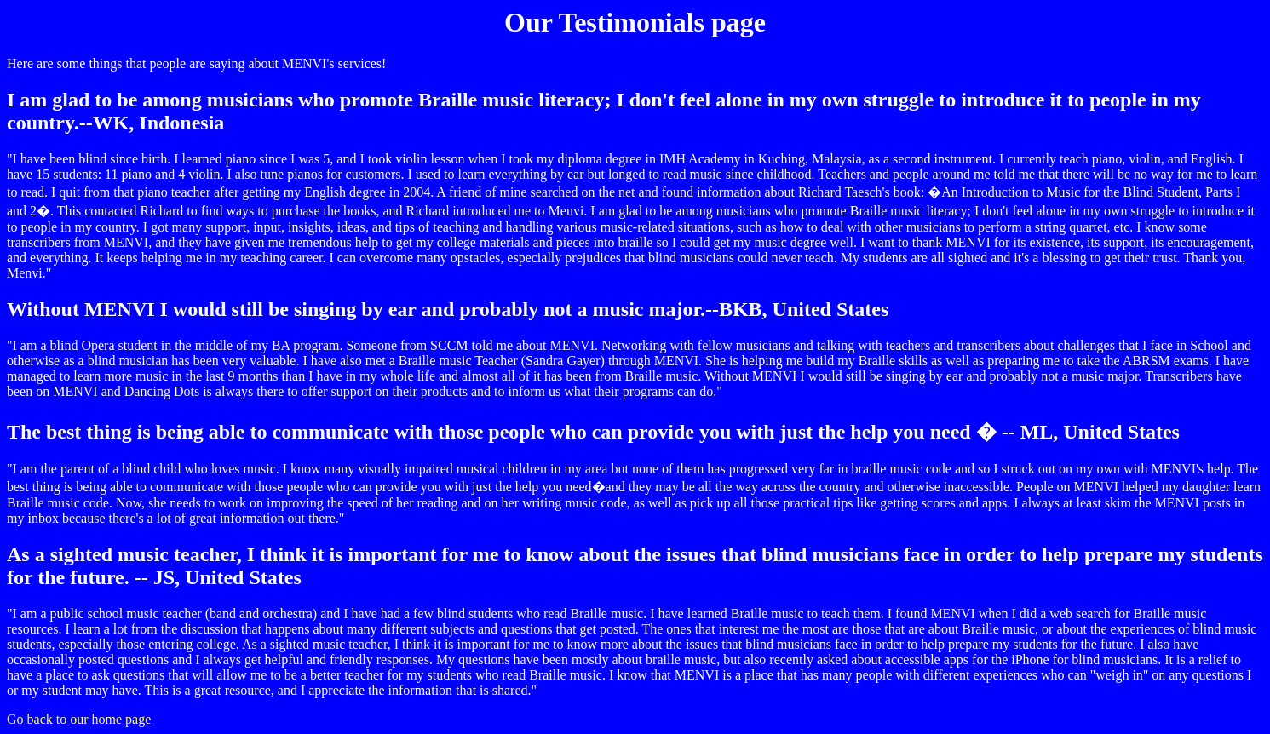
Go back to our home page (79, 719)
